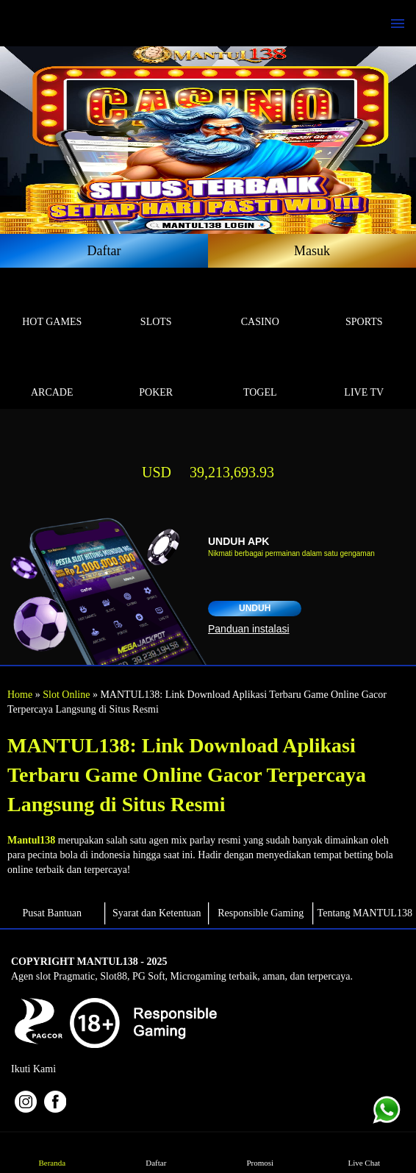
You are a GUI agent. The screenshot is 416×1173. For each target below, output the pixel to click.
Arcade (52, 375)
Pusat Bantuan (52, 913)
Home (19, 694)
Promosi (260, 1152)
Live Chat (364, 1152)
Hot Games (52, 304)
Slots (157, 304)
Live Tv (365, 375)
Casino (260, 304)
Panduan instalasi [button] (249, 629)
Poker (157, 375)
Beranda (52, 1152)
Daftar (104, 250)
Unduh (254, 608)
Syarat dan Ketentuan (156, 913)
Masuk (312, 250)
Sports (365, 304)
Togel (260, 375)
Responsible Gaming (261, 913)
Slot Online (66, 694)
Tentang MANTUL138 (365, 913)
